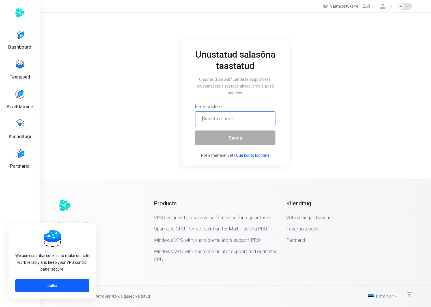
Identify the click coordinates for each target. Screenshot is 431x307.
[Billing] (20, 105)
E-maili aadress (209, 106)
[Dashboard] (20, 41)
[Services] (20, 73)
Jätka (52, 285)
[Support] (20, 137)
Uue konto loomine (253, 155)
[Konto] (386, 6)
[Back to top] (409, 295)
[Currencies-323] (369, 6)
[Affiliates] (20, 169)
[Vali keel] (382, 296)
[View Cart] (340, 6)
